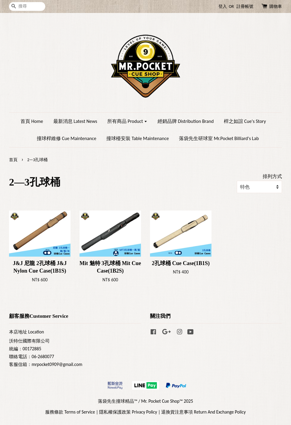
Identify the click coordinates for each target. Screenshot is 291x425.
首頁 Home (31, 121)
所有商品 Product (127, 121)
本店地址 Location (26, 332)
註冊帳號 (244, 6)
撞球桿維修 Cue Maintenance (66, 138)
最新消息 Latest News (75, 121)
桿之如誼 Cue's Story (245, 121)
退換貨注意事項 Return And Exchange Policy (203, 412)
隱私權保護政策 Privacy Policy (128, 412)
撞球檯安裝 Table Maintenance (137, 138)
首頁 (13, 159)
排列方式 (272, 176)
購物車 (275, 6)
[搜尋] (27, 6)
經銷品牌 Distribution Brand (186, 121)
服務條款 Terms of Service (70, 412)
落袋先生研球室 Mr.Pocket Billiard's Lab (219, 138)
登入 (222, 6)
